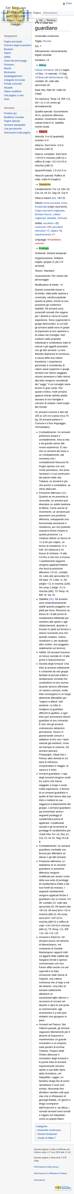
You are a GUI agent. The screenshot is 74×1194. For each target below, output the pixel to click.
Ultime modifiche (13, 91)
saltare (54, 230)
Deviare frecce (43, 214)
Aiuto (6, 99)
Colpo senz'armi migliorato (50, 210)
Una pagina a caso (14, 95)
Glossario (9, 64)
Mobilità (51, 218)
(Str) (63, 492)
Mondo (7, 68)
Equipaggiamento (13, 76)
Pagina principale (13, 41)
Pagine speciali (12, 121)
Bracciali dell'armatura (50, 77)
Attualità (8, 87)
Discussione (50, 12)
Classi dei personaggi (15, 60)
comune (39, 243)
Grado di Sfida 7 (46, 1137)
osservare (40, 226)
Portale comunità (13, 83)
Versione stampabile (14, 125)
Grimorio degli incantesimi (17, 45)
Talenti (7, 53)
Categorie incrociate (14, 80)
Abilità (7, 57)
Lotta (53, 198)
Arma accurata (51, 202)
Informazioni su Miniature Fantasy (50, 1173)
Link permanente (13, 128)
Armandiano (54, 239)
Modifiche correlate (14, 117)
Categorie (41, 1126)
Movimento (10, 72)
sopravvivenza (43, 234)
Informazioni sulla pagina (17, 132)
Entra (69, 3)
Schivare (62, 218)
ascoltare (48, 223)
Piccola (47, 41)
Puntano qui (10, 113)
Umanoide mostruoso (49, 1130)
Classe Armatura (44, 69)
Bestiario (8, 49)
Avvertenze (39, 1180)
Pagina (37, 12)
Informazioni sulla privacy (46, 1167)
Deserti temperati (47, 1134)
